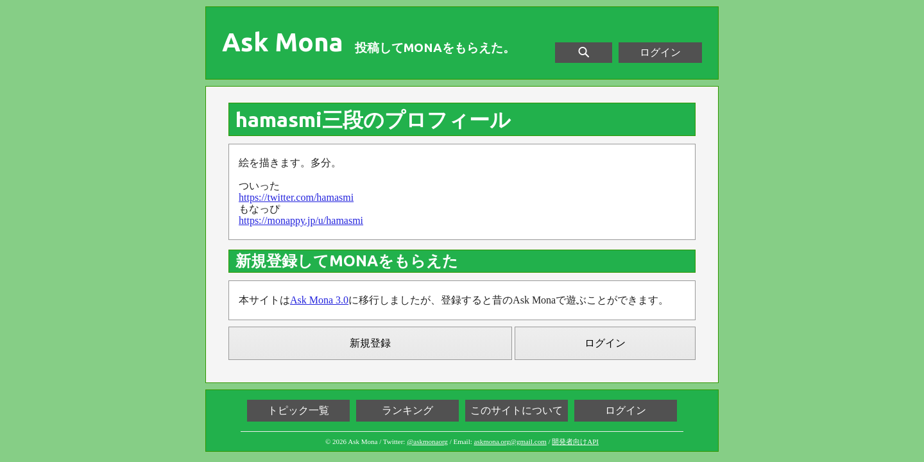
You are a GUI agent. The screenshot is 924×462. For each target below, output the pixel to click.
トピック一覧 (298, 410)
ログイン (660, 52)
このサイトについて (516, 410)
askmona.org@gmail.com (510, 441)
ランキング (407, 410)
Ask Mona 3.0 (319, 300)
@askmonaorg (427, 441)
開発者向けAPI (575, 441)
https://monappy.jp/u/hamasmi (301, 220)
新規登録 (370, 343)
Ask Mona (282, 42)
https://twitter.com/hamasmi (296, 197)
